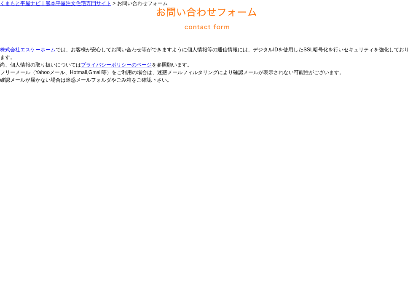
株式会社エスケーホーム (28, 50)
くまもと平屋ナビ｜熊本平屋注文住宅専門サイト (55, 3)
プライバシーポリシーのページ (116, 65)
